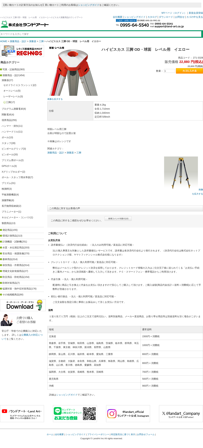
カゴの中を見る (194, 17)
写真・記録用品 (11, 69)
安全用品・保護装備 (13, 253)
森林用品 (7, 259)
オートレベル (10, 90)
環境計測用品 (10, 235)
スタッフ (6, 143)
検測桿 (5, 188)
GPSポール (8, 166)
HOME (3, 41)
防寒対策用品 (10, 283)
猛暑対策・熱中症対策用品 (17, 288)
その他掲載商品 (11, 294)
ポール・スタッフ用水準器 (16, 177)
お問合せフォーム (146, 434)
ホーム (50, 434)
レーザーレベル (11, 96)
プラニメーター (10, 211)
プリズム (6, 183)
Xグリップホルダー (12, 171)
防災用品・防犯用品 (13, 277)
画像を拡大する (55, 99)
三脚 (41, 41)
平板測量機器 (9, 194)
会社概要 (117, 17)
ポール (5, 137)
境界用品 (6, 120)
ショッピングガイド (88, 5)
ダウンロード (166, 17)
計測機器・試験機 (12, 241)
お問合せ (180, 17)
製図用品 (6, 223)
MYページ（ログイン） (174, 13)
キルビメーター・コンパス (16, 217)
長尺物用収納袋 (10, 206)
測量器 (32, 41)
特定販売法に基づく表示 (123, 434)
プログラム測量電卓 (12, 108)
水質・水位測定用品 (13, 247)
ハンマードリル (10, 131)
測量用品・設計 (18, 41)
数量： (159, 71)
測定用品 (7, 230)
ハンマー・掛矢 (10, 126)
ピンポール (8, 154)
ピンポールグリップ (12, 148)
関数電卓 (6, 114)
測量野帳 (6, 200)
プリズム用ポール (11, 160)
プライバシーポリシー (98, 434)
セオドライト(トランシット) (18, 85)
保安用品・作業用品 (13, 265)
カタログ (152, 17)
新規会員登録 (196, 13)
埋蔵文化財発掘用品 (13, 271)
